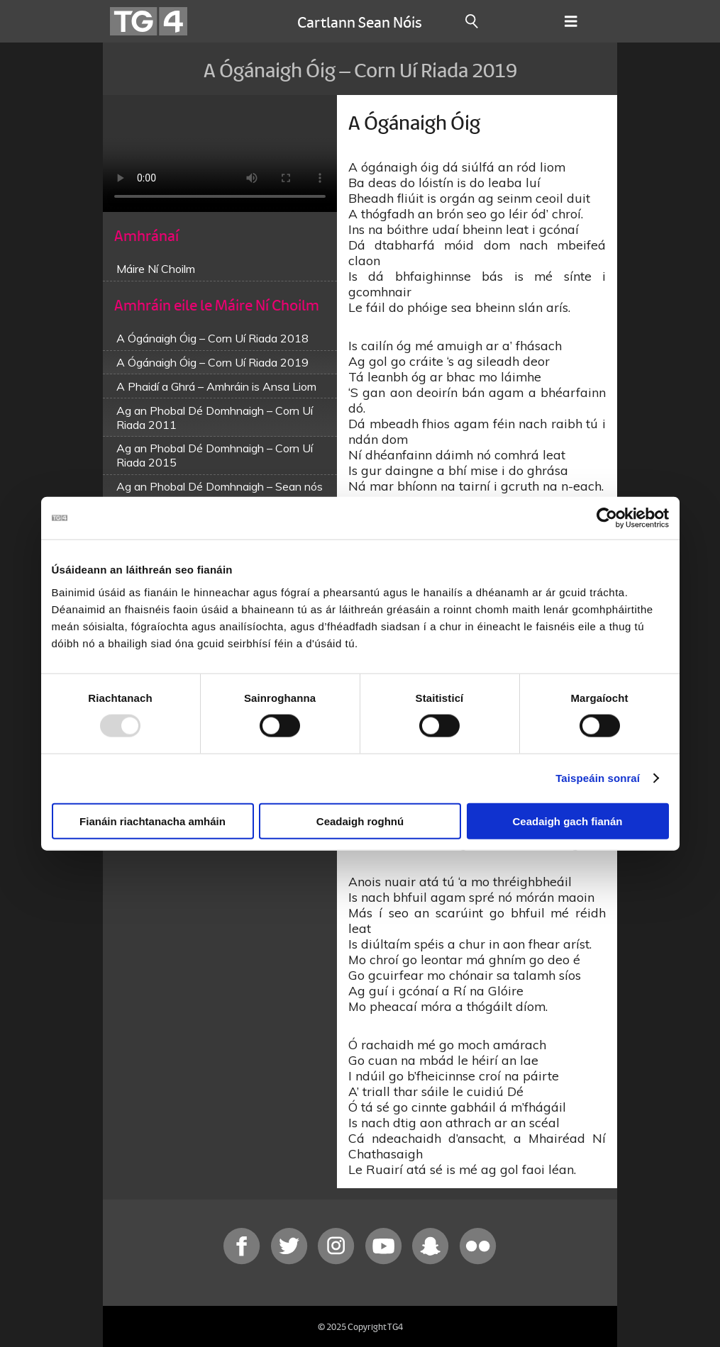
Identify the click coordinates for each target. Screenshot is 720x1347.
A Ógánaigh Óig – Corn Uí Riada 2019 (212, 362)
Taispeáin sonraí (597, 778)
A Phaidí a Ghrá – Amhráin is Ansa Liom (216, 386)
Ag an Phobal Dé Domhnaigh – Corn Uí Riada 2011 (214, 417)
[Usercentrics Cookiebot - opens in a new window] (607, 518)
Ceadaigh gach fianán (567, 821)
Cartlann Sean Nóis (359, 21)
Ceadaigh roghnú (360, 821)
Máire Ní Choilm (155, 269)
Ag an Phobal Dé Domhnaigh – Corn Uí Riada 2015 (214, 455)
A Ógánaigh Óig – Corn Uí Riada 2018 (212, 338)
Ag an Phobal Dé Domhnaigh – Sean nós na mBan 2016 (219, 493)
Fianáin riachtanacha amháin (152, 821)
